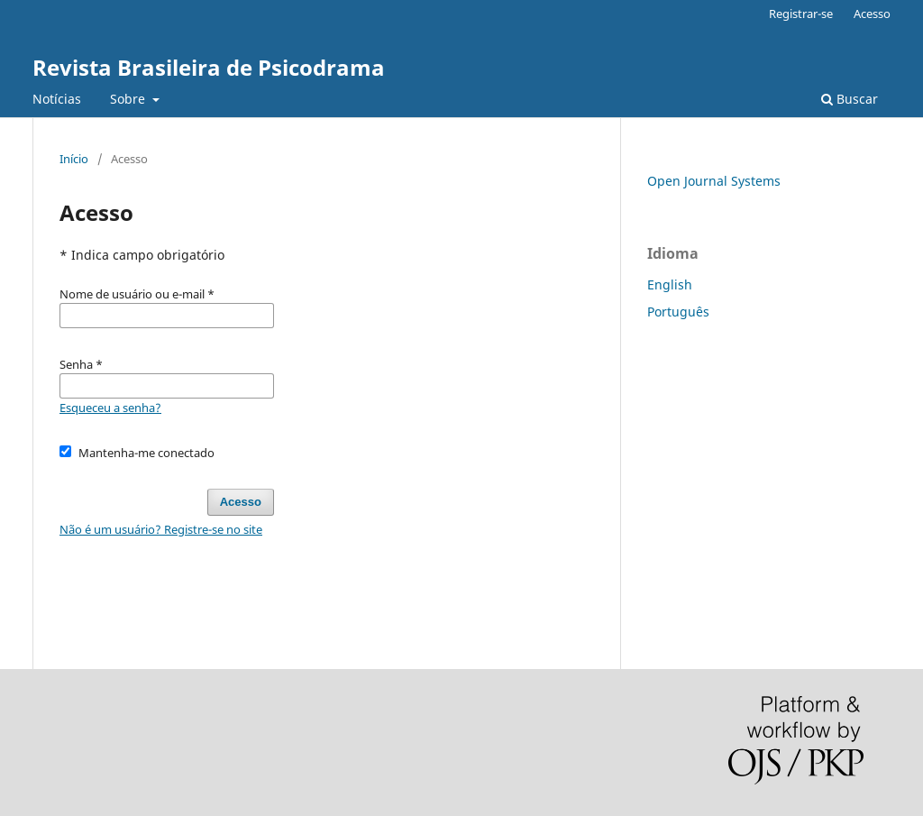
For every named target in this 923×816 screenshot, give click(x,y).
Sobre (129, 98)
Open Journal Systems (714, 180)
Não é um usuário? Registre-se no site (160, 529)
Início (73, 159)
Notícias (56, 98)
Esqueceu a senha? (110, 407)
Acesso (872, 13)
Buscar (849, 98)
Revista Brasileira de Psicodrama (208, 67)
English (669, 284)
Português (678, 311)
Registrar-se (801, 13)
